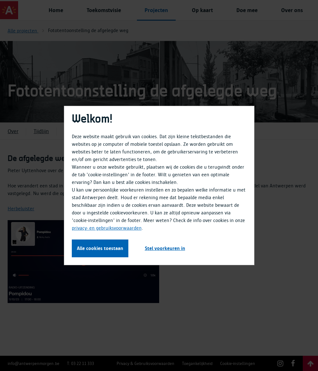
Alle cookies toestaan (100, 248)
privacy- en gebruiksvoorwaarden (107, 228)
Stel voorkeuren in (165, 248)
